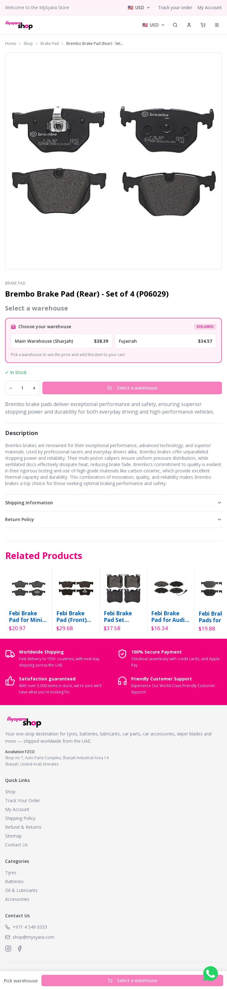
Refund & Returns (23, 827)
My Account (209, 7)
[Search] (175, 25)
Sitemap (13, 836)
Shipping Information (113, 503)
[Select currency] (139, 8)
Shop (28, 43)
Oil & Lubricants (21, 890)
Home (10, 43)
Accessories (17, 899)
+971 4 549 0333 (30, 927)
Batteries (14, 881)
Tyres (10, 873)
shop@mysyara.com (33, 937)
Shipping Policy (20, 818)
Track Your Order (22, 800)
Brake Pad (49, 43)
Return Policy (113, 519)
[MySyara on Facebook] (19, 948)
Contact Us (16, 845)
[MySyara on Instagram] (8, 948)
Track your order (175, 7)
